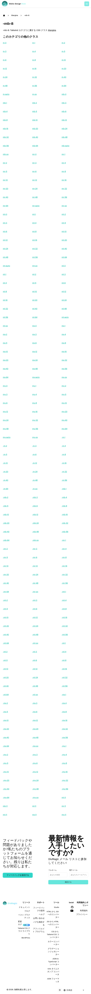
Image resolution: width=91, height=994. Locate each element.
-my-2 (5, 755)
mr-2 (5, 163)
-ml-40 (6, 686)
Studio (56, 907)
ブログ (27, 911)
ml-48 (64, 309)
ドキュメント (24, 907)
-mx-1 (64, 694)
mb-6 (64, 111)
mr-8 (64, 171)
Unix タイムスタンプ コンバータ (53, 972)
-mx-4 (64, 703)
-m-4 (64, 446)
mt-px (34, 266)
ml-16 (5, 300)
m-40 (64, 77)
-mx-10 (6, 720)
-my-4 (64, 755)
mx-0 (34, 326)
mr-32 (64, 188)
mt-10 (64, 231)
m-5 (63, 51)
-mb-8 (26, 15)
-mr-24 (35, 574)
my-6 (5, 403)
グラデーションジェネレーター (53, 952)
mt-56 (35, 257)
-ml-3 (34, 652)
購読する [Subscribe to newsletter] (68, 882)
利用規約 (84, 911)
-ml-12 (34, 669)
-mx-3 (34, 703)
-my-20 (6, 780)
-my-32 (65, 780)
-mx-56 (65, 737)
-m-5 (5, 454)
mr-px (64, 206)
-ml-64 (6, 694)
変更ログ (20, 923)
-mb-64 (6, 540)
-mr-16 (64, 566)
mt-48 (5, 257)
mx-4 (64, 334)
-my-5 (5, 763)
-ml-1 (64, 643)
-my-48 (35, 789)
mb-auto (65, 146)
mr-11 (64, 806)
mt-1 (34, 214)
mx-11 (34, 815)
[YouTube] (72, 910)
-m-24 (34, 471)
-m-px (34, 489)
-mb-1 (64, 489)
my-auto (6, 437)
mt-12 (5, 240)
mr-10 (5, 180)
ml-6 (64, 283)
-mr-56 (65, 583)
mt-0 (5, 214)
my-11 (64, 815)
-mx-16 (64, 720)
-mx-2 (5, 703)
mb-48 (64, 137)
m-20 (64, 68)
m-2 (63, 43)
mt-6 (5, 231)
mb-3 (64, 103)
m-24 (5, 77)
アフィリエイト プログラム (39, 930)
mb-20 (35, 128)
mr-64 (5, 206)
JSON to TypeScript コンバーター (53, 962)
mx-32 (64, 360)
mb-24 (64, 128)
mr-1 (63, 154)
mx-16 (64, 351)
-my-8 (64, 763)
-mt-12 (35, 617)
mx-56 (64, 369)
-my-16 (65, 772)
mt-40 (64, 249)
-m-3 (34, 446)
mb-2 (34, 103)
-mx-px (35, 746)
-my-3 (35, 755)
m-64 (64, 86)
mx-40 (5, 369)
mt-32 (35, 249)
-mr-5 (5, 557)
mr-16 (64, 180)
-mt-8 (64, 609)
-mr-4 (64, 549)
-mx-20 (6, 729)
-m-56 (64, 480)
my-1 (34, 386)
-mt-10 (5, 617)
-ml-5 (5, 660)
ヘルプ (42, 914)
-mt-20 (6, 626)
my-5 (64, 394)
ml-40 (34, 309)
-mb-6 (35, 506)
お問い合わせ (39, 918)
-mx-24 (35, 729)
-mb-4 (64, 497)
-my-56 (65, 789)
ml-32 (5, 309)
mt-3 (5, 223)
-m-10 (5, 463)
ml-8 (5, 291)
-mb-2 (5, 497)
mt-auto (6, 266)
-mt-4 (64, 600)
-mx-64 (6, 746)
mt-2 (64, 214)
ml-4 (5, 283)
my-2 (64, 386)
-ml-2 (5, 652)
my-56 (35, 429)
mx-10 (5, 351)
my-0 (5, 386)
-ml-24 (35, 677)
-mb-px (35, 540)
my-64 (64, 429)
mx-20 (5, 360)
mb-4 (5, 111)
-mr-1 (64, 540)
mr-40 (5, 197)
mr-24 (34, 188)
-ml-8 (64, 660)
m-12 (5, 68)
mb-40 (35, 137)
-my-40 (6, 789)
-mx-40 (6, 737)
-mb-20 (6, 523)
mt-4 (34, 223)
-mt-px (35, 643)
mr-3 (34, 163)
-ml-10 (5, 669)
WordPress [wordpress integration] (25, 938)
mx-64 (5, 377)
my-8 (34, 403)
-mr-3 (34, 549)
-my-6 (35, 763)
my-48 (6, 429)
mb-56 (6, 146)
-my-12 (35, 772)
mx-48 (35, 369)
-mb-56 (65, 532)
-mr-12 (35, 566)
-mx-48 (35, 737)
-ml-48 (35, 686)
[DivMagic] (16, 4)
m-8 (34, 60)
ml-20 (34, 300)
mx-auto (36, 377)
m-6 (4, 60)
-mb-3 (35, 497)
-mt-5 (5, 609)
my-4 (34, 394)
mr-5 (5, 171)
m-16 (34, 68)
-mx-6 (34, 712)
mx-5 (5, 343)
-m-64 (5, 489)
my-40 (64, 420)
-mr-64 (6, 592)
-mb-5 (5, 506)
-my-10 (6, 772)
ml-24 (64, 300)
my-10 (64, 403)
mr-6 (34, 171)
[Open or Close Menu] (86, 3)
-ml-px (35, 694)
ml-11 (34, 806)
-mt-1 (64, 592)
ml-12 (64, 291)
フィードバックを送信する (18, 875)
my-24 (5, 420)
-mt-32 (65, 626)
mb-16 (5, 128)
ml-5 (34, 283)
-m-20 (5, 471)
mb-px (6, 154)
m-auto (6, 94)
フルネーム (52, 870)
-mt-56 (65, 634)
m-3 (4, 51)
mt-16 (34, 240)
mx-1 (63, 326)
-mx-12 (35, 720)
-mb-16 (65, 514)
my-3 (5, 394)
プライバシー (82, 914)
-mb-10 (6, 514)
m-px (34, 94)
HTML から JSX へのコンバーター (53, 915)
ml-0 (64, 266)
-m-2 (5, 446)
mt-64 (64, 257)
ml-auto (65, 317)
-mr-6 (34, 557)
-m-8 (64, 454)
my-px (35, 437)
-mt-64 (6, 643)
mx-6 (34, 343)
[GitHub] (72, 907)
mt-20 (64, 240)
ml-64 (34, 317)
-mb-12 (35, 514)
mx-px (64, 377)
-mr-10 (5, 566)
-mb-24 (35, 523)
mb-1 (5, 103)
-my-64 (6, 797)
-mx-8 (64, 712)
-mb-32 (65, 523)
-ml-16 (64, 669)
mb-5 (34, 111)
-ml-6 (34, 660)
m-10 (64, 60)
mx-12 (34, 351)
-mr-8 (64, 557)
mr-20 (5, 188)
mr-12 (34, 180)
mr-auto (35, 206)
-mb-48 (35, 532)
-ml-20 (6, 677)
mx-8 (64, 343)
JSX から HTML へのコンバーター (53, 925)
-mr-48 (35, 583)
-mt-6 (34, 609)
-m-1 (63, 437)
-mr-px (35, 592)
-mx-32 (65, 729)
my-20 (64, 411)
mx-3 (34, 334)
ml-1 (4, 274)
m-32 (34, 77)
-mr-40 (6, 583)
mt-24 (5, 249)
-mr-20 (6, 574)
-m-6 (34, 454)
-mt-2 (5, 600)
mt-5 (64, 223)
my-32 (35, 420)
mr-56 (64, 197)
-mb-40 (6, 532)
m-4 (34, 51)
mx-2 (5, 334)
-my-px (35, 797)
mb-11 (5, 806)
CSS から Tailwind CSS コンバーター (53, 935)
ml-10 (34, 291)
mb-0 (64, 94)
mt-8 (34, 231)
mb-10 (35, 120)
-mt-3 (34, 600)
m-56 (34, 86)
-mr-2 (5, 549)
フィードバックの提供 (39, 909)
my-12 (5, 411)
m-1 (33, 43)
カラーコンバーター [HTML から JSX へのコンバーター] (53, 943)
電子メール (73, 870)
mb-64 (35, 146)
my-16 (34, 411)
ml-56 (5, 317)
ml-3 (64, 274)
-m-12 (34, 463)
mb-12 (64, 120)
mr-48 (35, 197)
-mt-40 (6, 634)
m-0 (4, 43)
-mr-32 (65, 574)
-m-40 (5, 480)
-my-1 (64, 746)
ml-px (5, 326)
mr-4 (64, 163)
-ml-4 (64, 652)
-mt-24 (35, 626)
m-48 (5, 86)
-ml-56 (65, 686)
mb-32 (6, 137)
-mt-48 (35, 634)
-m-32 (64, 471)
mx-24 (35, 360)
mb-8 (5, 120)
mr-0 (34, 154)
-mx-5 (5, 712)
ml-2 (34, 274)
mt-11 (64, 797)
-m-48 (35, 480)
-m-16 (64, 463)
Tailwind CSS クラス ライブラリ (24, 931)
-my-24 (35, 780)
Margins (14, 15)
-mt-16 (64, 617)
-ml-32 (64, 677)
